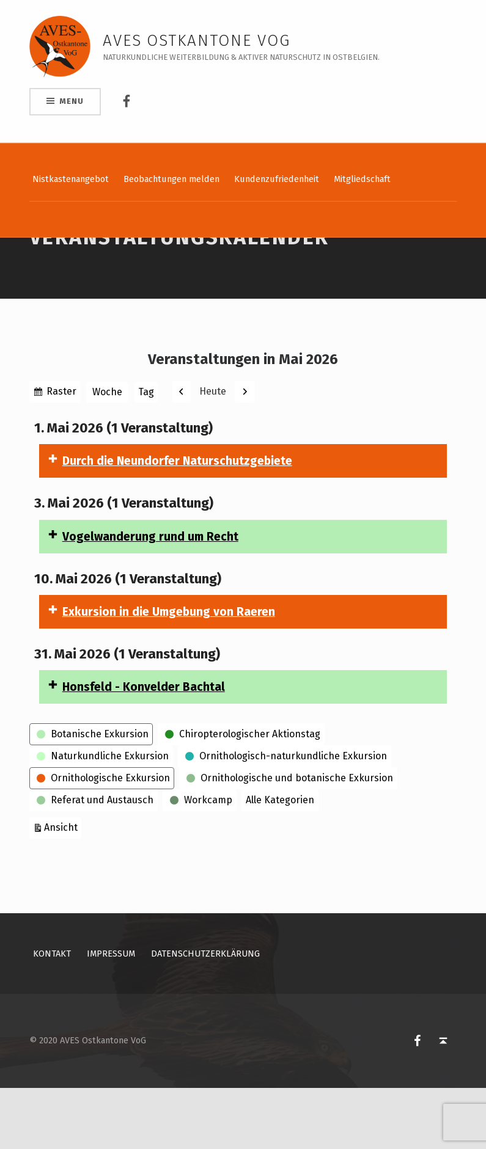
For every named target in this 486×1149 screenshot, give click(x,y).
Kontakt (52, 1014)
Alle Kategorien (280, 861)
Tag (146, 453)
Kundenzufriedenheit (276, 178)
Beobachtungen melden (171, 178)
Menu (71, 101)
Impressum (111, 1014)
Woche (107, 453)
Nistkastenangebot (70, 178)
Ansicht (62, 887)
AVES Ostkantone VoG (196, 40)
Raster (61, 454)
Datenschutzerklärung (205, 1014)
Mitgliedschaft (362, 178)
